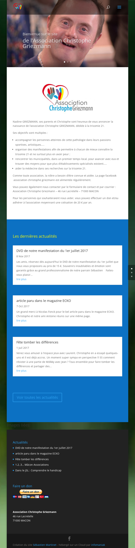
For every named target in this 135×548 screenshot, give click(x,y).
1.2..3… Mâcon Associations (32, 464)
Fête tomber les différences (37, 342)
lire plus (21, 279)
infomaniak (98, 545)
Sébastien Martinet (44, 545)
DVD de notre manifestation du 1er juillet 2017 (52, 250)
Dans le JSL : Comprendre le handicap (38, 470)
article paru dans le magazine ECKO (43, 300)
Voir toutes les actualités (37, 397)
